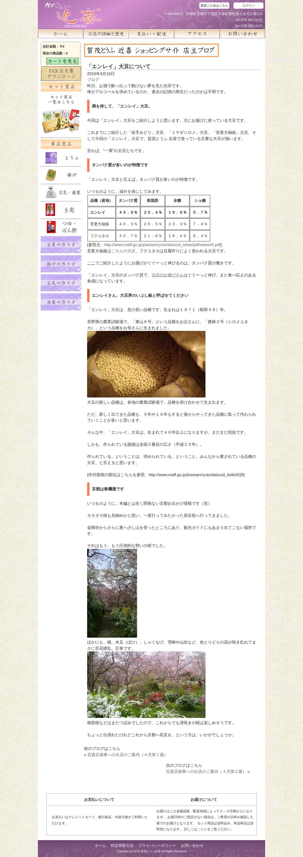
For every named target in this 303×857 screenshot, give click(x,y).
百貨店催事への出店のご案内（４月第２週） (206, 771)
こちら (202, 829)
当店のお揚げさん (168, 275)
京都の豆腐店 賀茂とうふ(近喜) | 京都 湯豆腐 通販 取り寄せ (73, 13)
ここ (91, 263)
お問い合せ (242, 33)
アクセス (197, 33)
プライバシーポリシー (157, 845)
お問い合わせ (192, 845)
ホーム (60, 33)
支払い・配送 (151, 33)
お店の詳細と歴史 (106, 33)
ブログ (93, 79)
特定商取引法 (122, 845)
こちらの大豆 (123, 251)
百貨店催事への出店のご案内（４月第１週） (127, 755)
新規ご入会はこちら (214, 5)
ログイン (248, 5)
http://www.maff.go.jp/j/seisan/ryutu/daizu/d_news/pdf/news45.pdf (162, 245)
